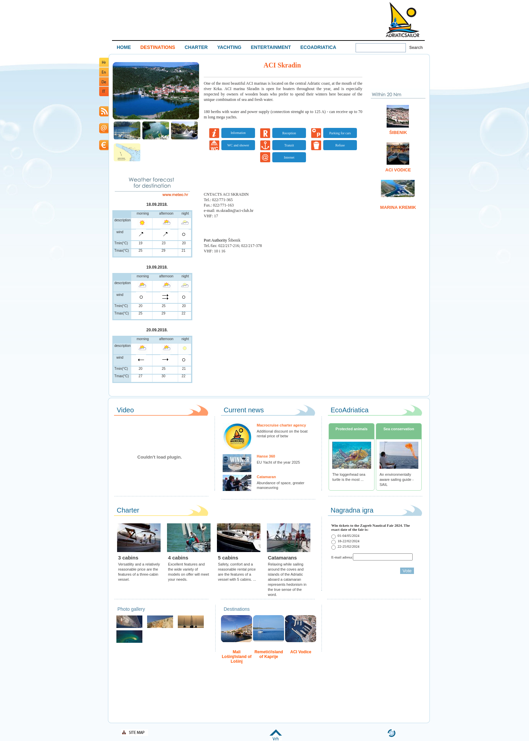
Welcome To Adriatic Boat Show (402, 19)
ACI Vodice (398, 169)
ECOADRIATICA (318, 47)
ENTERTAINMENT (271, 47)
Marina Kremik (398, 207)
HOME (124, 47)
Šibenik (398, 132)
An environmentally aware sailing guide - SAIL (397, 479)
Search (416, 47)
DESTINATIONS (157, 47)
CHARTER (196, 47)
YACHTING (229, 47)
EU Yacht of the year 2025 (278, 462)
